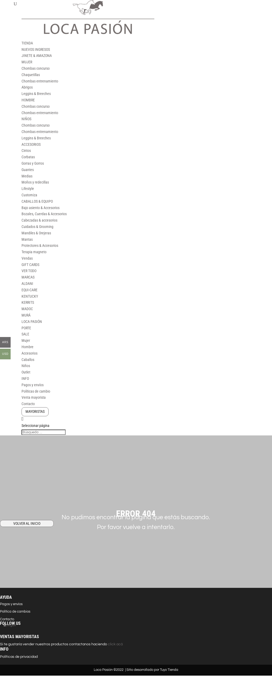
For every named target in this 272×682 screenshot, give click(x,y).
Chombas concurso (36, 68)
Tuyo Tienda (169, 670)
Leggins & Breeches (36, 94)
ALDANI (27, 283)
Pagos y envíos (33, 385)
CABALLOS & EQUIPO (37, 201)
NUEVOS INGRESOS (36, 49)
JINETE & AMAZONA (37, 55)
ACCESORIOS (31, 144)
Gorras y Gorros (33, 163)
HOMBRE (28, 100)
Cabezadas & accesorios (39, 220)
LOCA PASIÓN (32, 321)
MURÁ (26, 315)
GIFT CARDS (30, 265)
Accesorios (29, 353)
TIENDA (27, 43)
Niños (26, 366)
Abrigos (27, 87)
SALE (25, 334)
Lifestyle (28, 188)
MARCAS (28, 277)
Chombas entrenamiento (40, 81)
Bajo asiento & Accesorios (41, 208)
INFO (25, 378)
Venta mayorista (34, 397)
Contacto (28, 404)
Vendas (27, 258)
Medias (27, 176)
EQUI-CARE (29, 290)
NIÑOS (26, 119)
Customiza (29, 195)
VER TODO (29, 271)
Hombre (27, 347)
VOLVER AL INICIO (26, 523)
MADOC (27, 309)
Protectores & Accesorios (40, 245)
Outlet (26, 372)
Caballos (28, 359)
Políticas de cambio (36, 391)
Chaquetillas (31, 75)
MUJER (27, 62)
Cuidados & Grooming (37, 226)
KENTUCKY (30, 296)
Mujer (26, 340)
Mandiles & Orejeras (36, 233)
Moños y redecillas (35, 182)
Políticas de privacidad (19, 657)
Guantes (28, 170)
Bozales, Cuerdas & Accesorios (44, 214)
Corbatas (28, 157)
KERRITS (28, 302)
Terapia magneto (34, 252)
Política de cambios (15, 611)
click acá (115, 644)
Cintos (26, 150)
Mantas (27, 239)
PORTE (26, 328)
